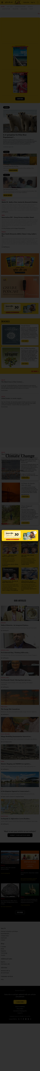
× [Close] (35, 532)
